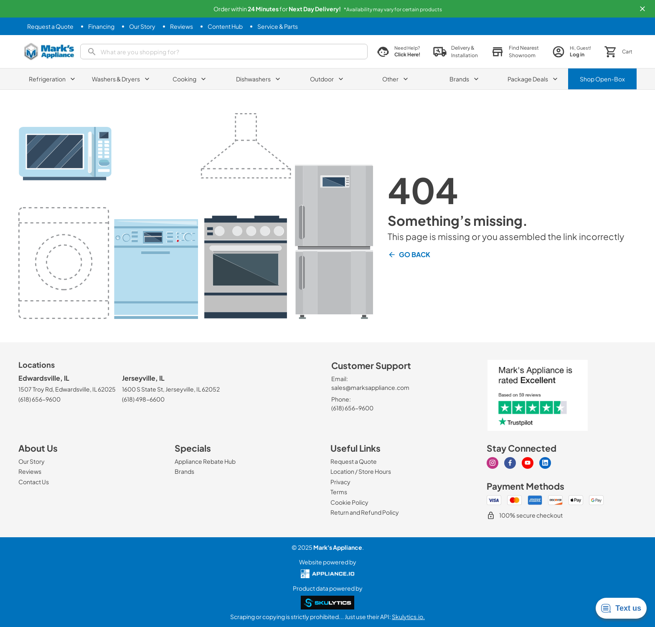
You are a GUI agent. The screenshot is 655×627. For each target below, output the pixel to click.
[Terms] (338, 492)
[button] (642, 9)
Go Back (409, 254)
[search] (224, 51)
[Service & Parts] (277, 26)
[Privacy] (340, 481)
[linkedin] (545, 463)
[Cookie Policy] (349, 502)
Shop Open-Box (602, 79)
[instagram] (492, 463)
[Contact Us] (33, 481)
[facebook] (510, 463)
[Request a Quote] (50, 26)
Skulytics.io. (408, 616)
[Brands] (184, 471)
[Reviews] (181, 26)
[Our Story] (142, 26)
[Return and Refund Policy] (364, 512)
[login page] (572, 51)
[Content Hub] (225, 26)
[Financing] (101, 26)
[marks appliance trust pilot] (537, 395)
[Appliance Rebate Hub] (205, 461)
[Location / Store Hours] (360, 471)
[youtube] (527, 463)
